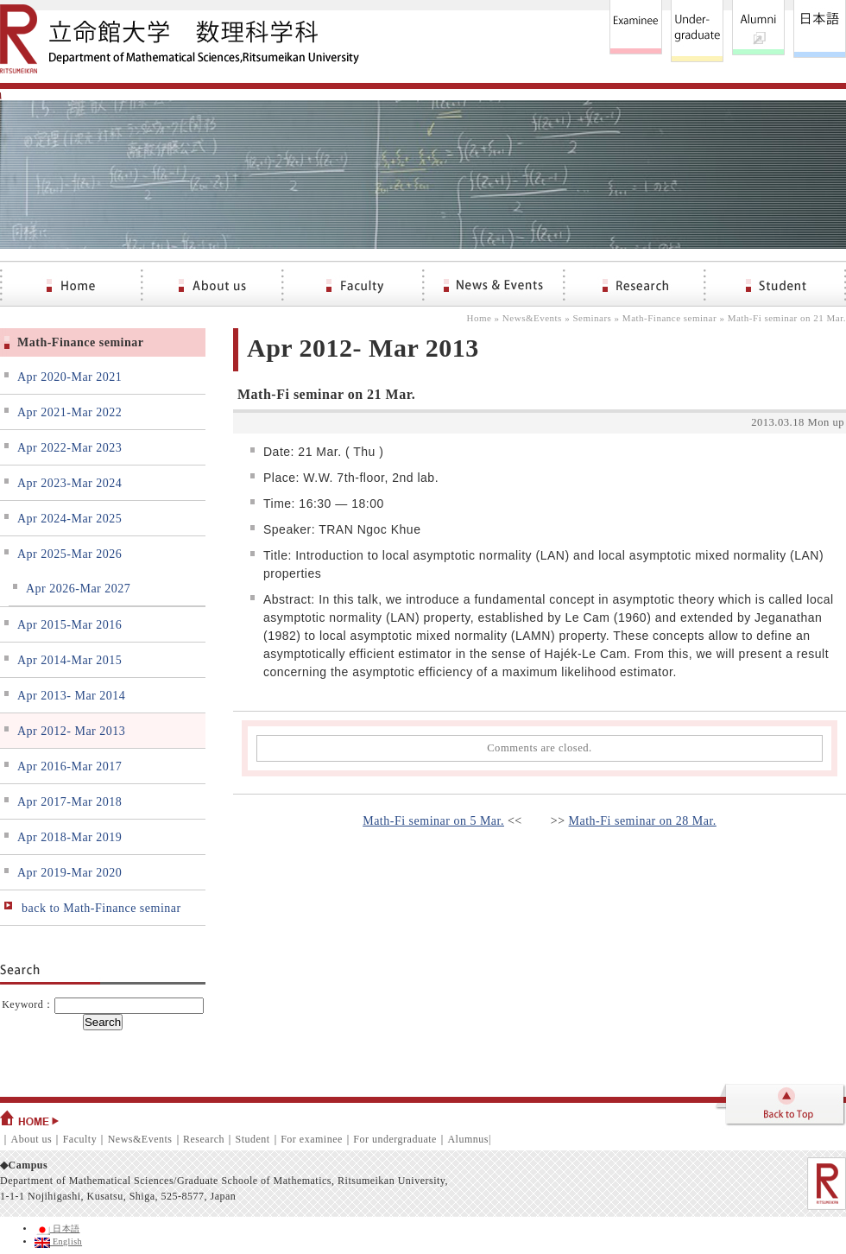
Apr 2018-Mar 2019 (69, 837)
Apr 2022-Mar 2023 (69, 447)
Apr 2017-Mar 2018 (69, 801)
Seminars (591, 318)
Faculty (80, 1139)
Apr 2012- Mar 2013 (71, 731)
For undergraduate (395, 1139)
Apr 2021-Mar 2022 (69, 412)
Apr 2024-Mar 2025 (69, 518)
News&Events (532, 318)
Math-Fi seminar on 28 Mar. (643, 820)
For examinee (312, 1139)
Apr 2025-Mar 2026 (69, 554)
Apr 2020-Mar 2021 (69, 376)
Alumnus (468, 1139)
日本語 (57, 1228)
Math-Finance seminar (669, 318)
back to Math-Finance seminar (101, 908)
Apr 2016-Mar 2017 (69, 766)
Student (252, 1139)
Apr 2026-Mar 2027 (78, 588)
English (58, 1241)
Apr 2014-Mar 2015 (69, 660)
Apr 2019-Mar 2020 (69, 872)
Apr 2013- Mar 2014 (71, 695)
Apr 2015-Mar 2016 (69, 624)
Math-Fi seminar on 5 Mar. (433, 820)
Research (203, 1139)
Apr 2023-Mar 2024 (69, 483)
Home (478, 318)
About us (32, 1139)
